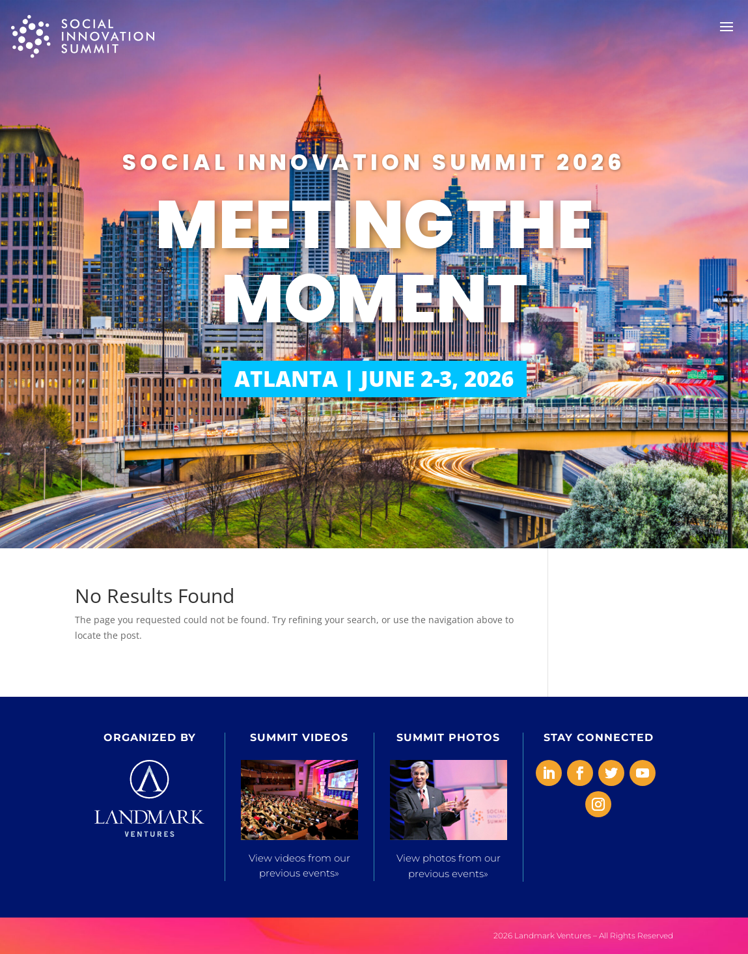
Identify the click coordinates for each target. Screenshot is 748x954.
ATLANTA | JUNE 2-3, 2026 (374, 378)
